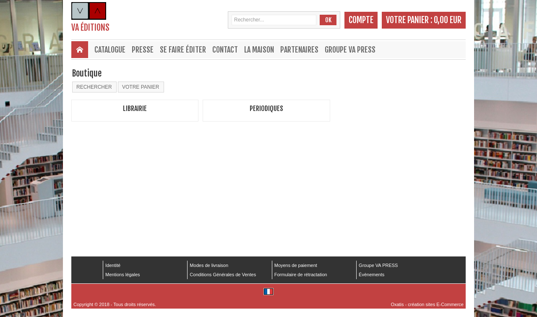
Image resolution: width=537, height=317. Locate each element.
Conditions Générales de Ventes (223, 274)
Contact (225, 49)
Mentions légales (122, 274)
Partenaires (299, 49)
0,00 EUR (447, 20)
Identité (112, 265)
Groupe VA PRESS (350, 49)
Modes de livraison (209, 265)
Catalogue (109, 49)
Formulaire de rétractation (300, 274)
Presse (143, 49)
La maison (259, 49)
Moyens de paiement (295, 265)
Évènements (371, 274)
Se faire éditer (183, 49)
